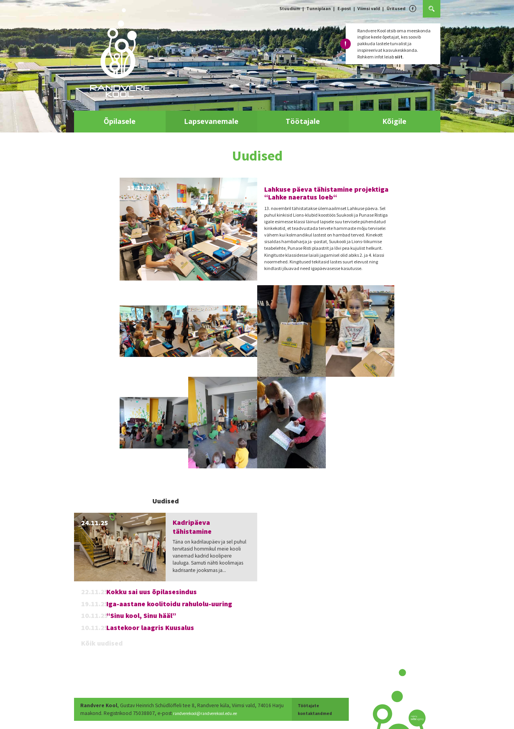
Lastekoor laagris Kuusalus (150, 627)
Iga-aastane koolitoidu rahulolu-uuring (169, 603)
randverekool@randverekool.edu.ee (226, 713)
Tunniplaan (318, 8)
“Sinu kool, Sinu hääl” (141, 615)
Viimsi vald (368, 8)
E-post (344, 8)
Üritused (396, 8)
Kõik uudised (102, 643)
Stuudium (289, 8)
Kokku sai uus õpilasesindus (151, 591)
